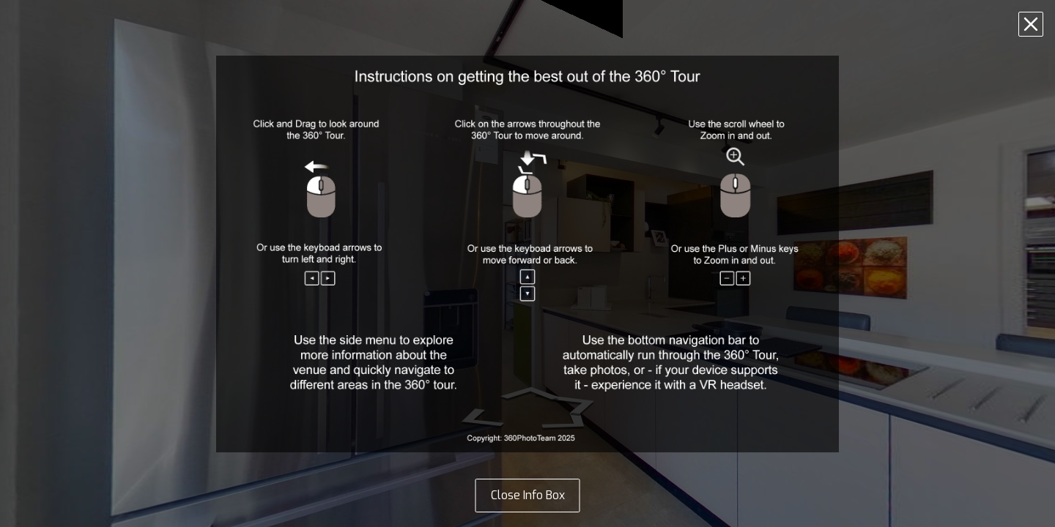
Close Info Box (528, 495)
